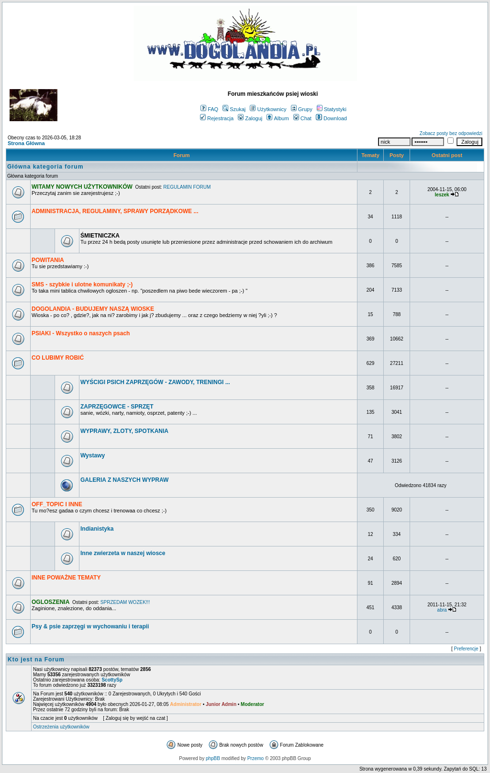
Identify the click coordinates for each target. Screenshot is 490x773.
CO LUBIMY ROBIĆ (58, 357)
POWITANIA (48, 260)
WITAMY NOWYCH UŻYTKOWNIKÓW (82, 186)
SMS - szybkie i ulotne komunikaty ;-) (82, 284)
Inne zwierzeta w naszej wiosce (122, 553)
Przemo (255, 758)
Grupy (301, 109)
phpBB (213, 758)
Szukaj (234, 109)
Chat (302, 118)
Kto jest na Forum (36, 659)
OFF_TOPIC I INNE (57, 504)
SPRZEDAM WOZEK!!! (125, 602)
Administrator (185, 704)
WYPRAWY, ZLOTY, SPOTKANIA (124, 431)
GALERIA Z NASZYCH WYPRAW (124, 480)
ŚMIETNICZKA (100, 235)
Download (331, 118)
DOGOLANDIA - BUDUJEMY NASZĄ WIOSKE (93, 309)
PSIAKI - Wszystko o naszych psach (81, 333)
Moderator (252, 704)
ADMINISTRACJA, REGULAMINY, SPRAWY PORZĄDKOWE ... (115, 211)
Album (278, 118)
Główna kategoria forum (45, 166)
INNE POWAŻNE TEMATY (66, 577)
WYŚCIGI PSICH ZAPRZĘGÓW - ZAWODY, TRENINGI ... (155, 382)
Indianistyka (96, 528)
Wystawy (92, 455)
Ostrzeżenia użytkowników (61, 726)
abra (442, 610)
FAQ (209, 109)
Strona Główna (26, 143)
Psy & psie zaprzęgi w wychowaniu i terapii (90, 626)
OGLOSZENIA (50, 602)
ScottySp (111, 679)
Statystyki (331, 109)
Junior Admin (221, 704)
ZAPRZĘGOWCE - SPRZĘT (117, 406)
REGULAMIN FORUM (187, 187)
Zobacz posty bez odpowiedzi (451, 133)
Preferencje (466, 648)
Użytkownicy (268, 109)
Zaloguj (250, 118)
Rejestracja (217, 118)
